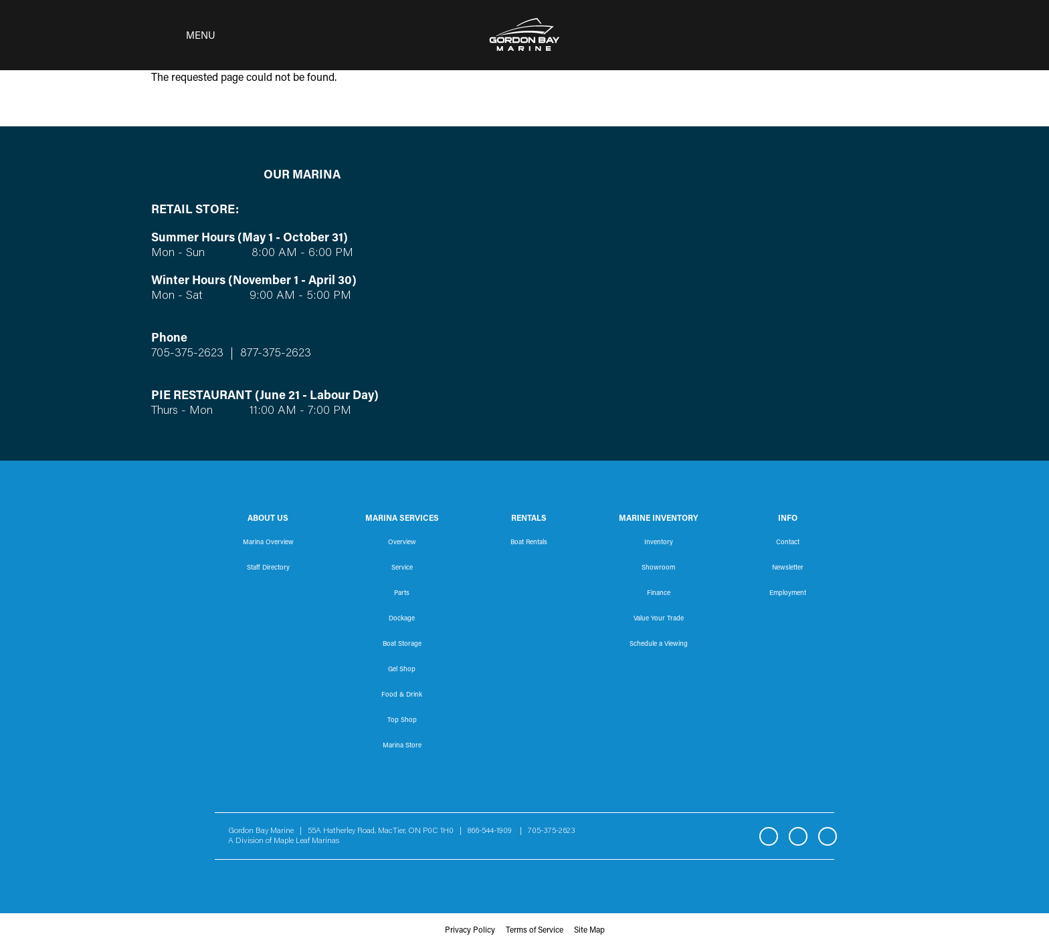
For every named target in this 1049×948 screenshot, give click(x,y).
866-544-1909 (493, 831)
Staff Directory (268, 568)
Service (402, 568)
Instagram (798, 836)
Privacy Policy (470, 931)
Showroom (658, 568)
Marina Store (402, 746)
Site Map (589, 931)
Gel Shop (401, 670)
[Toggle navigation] (179, 35)
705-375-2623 (187, 354)
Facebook (768, 836)
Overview (402, 543)
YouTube (827, 836)
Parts (401, 593)
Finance (658, 593)
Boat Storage (402, 644)
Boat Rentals (528, 543)
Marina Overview (268, 543)
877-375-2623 (274, 354)
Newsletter (787, 568)
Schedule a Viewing (659, 644)
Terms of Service (534, 931)
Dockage (402, 619)
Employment (787, 593)
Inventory (658, 543)
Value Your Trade (659, 619)
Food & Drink (401, 695)
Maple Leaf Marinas (306, 841)
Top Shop (402, 720)
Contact (787, 543)
